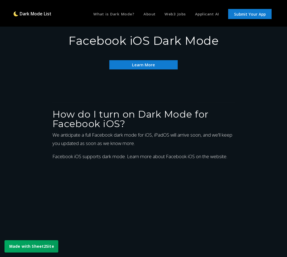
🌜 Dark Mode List (34, 14)
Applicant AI (206, 14)
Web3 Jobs (173, 14)
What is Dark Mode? (108, 14)
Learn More (143, 64)
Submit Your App (250, 15)
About (146, 14)
